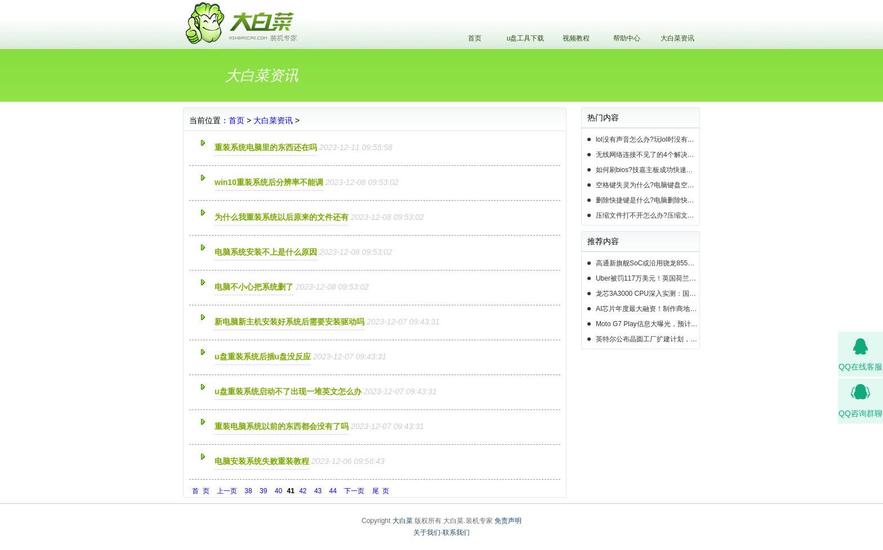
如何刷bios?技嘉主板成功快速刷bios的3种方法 (647, 170)
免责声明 (507, 521)
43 (318, 491)
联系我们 (456, 533)
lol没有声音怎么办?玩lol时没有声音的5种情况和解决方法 (647, 139)
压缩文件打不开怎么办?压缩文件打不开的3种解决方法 (647, 215)
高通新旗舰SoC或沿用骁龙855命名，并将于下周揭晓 (647, 263)
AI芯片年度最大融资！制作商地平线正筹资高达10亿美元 (647, 309)
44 (333, 491)
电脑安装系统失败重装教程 (262, 461)
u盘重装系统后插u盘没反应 (263, 356)
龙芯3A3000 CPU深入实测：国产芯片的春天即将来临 (647, 293)
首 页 (200, 491)
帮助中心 (626, 38)
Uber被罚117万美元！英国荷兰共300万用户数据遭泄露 (647, 278)
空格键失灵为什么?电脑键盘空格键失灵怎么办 (647, 185)
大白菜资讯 (677, 38)
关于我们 (426, 533)
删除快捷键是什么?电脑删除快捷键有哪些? (647, 200)
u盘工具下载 (526, 38)
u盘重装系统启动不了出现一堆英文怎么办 (288, 391)
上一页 (227, 491)
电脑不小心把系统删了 (254, 286)
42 (302, 491)
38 (248, 491)
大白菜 (403, 521)
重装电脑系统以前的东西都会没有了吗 (282, 426)
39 (263, 491)
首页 (474, 38)
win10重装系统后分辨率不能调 (269, 182)
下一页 (354, 491)
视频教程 (576, 38)
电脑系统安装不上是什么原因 (266, 251)
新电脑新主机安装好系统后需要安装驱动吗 (289, 321)
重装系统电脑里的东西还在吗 (266, 147)
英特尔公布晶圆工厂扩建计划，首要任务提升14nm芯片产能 (647, 339)
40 (278, 491)
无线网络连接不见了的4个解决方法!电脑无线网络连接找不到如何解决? (647, 155)
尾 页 (381, 491)
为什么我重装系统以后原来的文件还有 (282, 217)
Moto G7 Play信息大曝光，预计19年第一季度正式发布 (647, 324)
